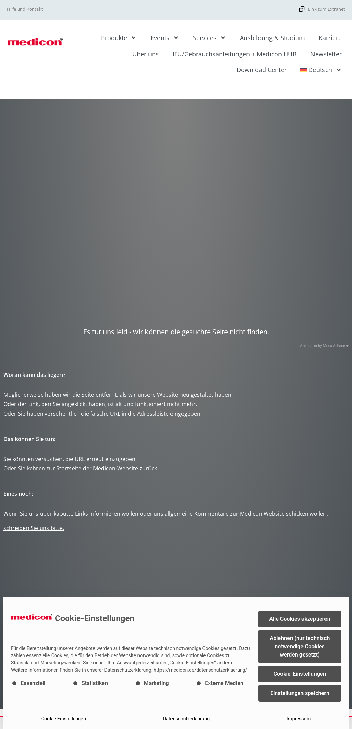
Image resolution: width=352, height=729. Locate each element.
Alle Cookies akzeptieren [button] (299, 619)
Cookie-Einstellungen (63, 718)
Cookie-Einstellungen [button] (300, 674)
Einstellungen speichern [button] (299, 693)
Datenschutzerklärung (186, 718)
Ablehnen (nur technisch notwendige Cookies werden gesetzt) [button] (300, 646)
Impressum (299, 718)
